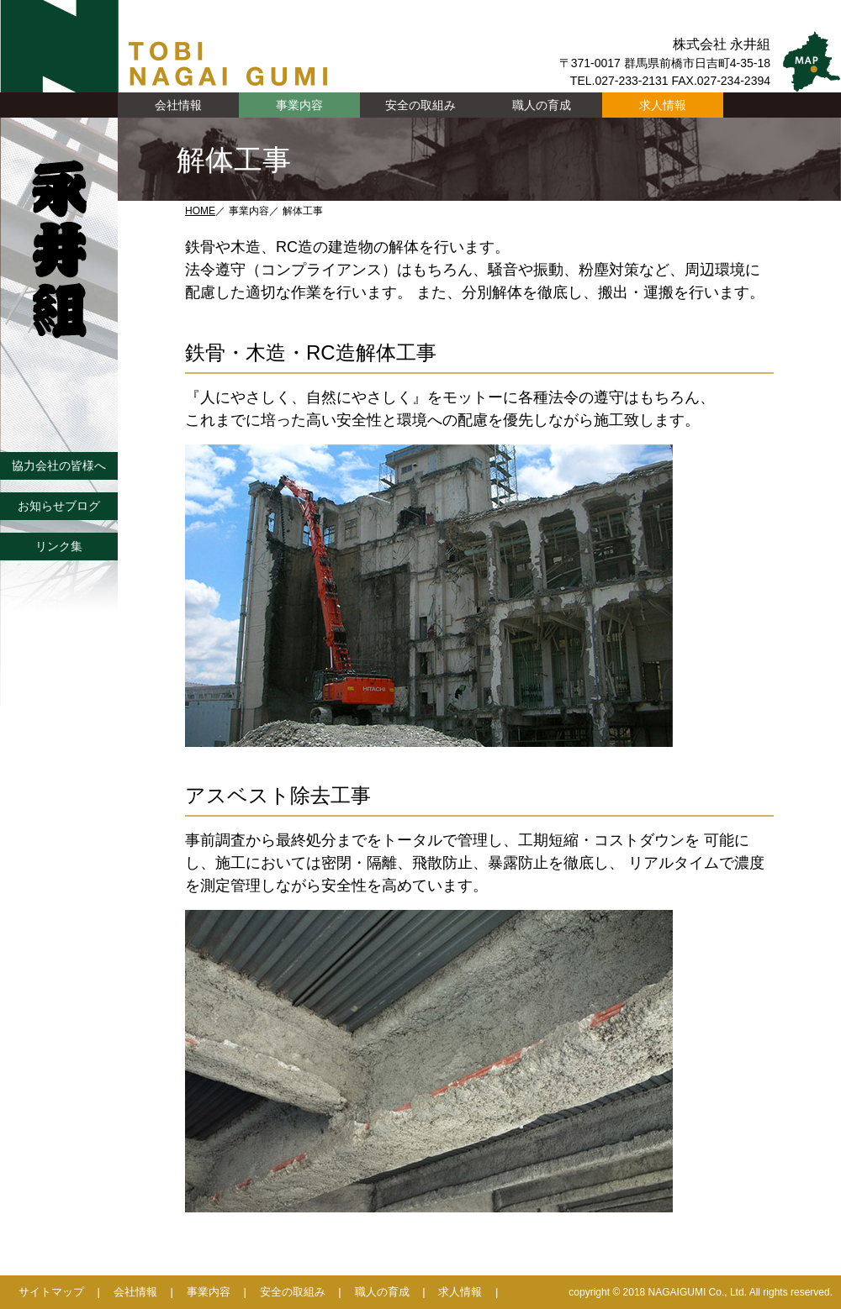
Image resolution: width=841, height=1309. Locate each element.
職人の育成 (541, 105)
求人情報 (662, 105)
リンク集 (58, 546)
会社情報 (135, 1291)
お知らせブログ (59, 506)
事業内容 (208, 1291)
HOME (200, 211)
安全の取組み (420, 105)
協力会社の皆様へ (59, 465)
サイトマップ (51, 1291)
